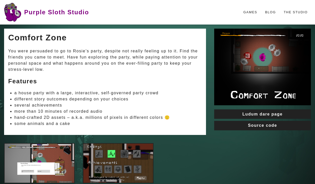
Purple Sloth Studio (46, 12)
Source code (262, 125)
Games (250, 12)
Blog (270, 12)
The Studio (296, 12)
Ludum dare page (262, 114)
